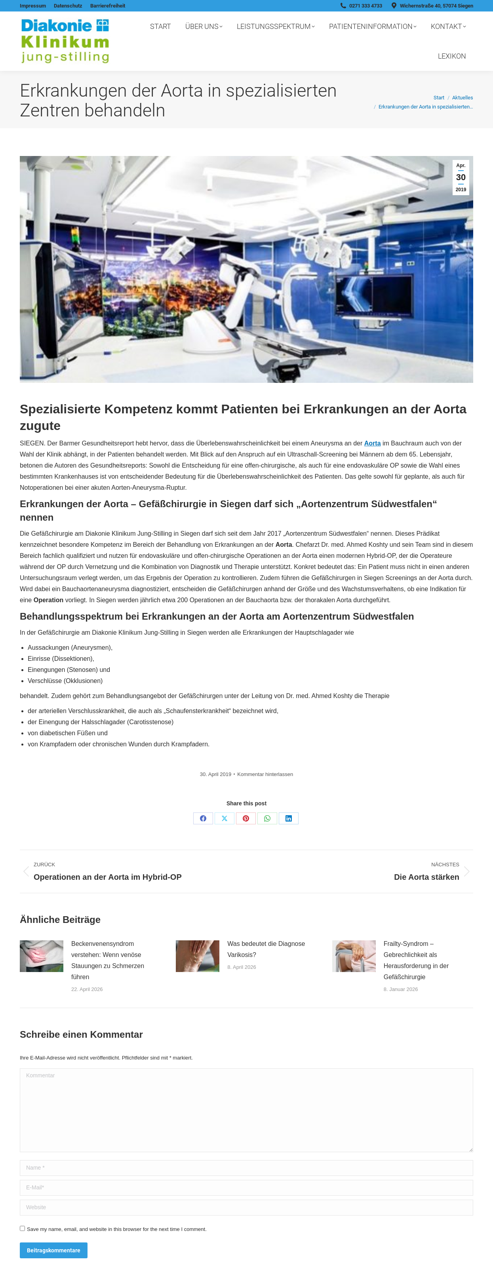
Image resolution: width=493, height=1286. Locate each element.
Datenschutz (68, 6)
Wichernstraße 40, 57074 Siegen (436, 6)
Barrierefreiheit (107, 6)
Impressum (33, 6)
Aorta (372, 443)
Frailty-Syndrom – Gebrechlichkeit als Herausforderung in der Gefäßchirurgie (416, 960)
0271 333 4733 (365, 6)
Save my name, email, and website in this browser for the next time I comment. (117, 1229)
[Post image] (41, 956)
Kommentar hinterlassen (265, 774)
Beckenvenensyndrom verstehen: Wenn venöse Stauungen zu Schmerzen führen (107, 960)
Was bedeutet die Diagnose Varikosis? (266, 949)
